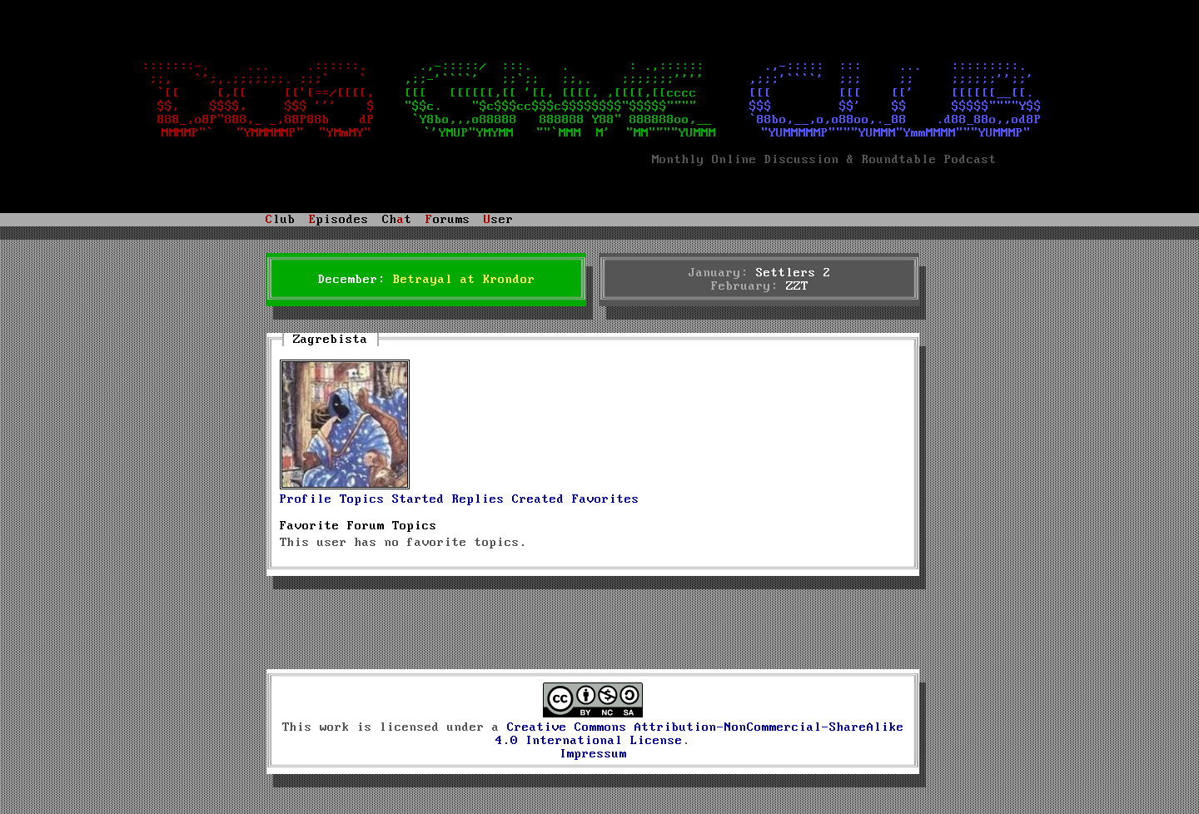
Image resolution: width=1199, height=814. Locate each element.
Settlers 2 (793, 273)
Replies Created (508, 499)
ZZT (797, 286)
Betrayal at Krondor (464, 279)
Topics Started (392, 499)
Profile (306, 499)
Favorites (605, 499)
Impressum (593, 754)
